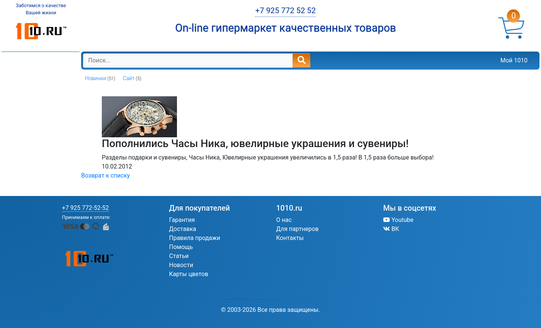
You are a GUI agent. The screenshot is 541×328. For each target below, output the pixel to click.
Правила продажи (194, 237)
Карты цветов (188, 274)
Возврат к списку (105, 175)
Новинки (95, 78)
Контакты (290, 237)
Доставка (182, 228)
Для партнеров (297, 228)
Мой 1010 (513, 60)
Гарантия (182, 219)
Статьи (179, 256)
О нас (284, 219)
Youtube (398, 219)
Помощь (181, 247)
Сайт (128, 78)
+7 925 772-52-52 (85, 207)
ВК (391, 228)
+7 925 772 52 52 (285, 10)
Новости (181, 265)
